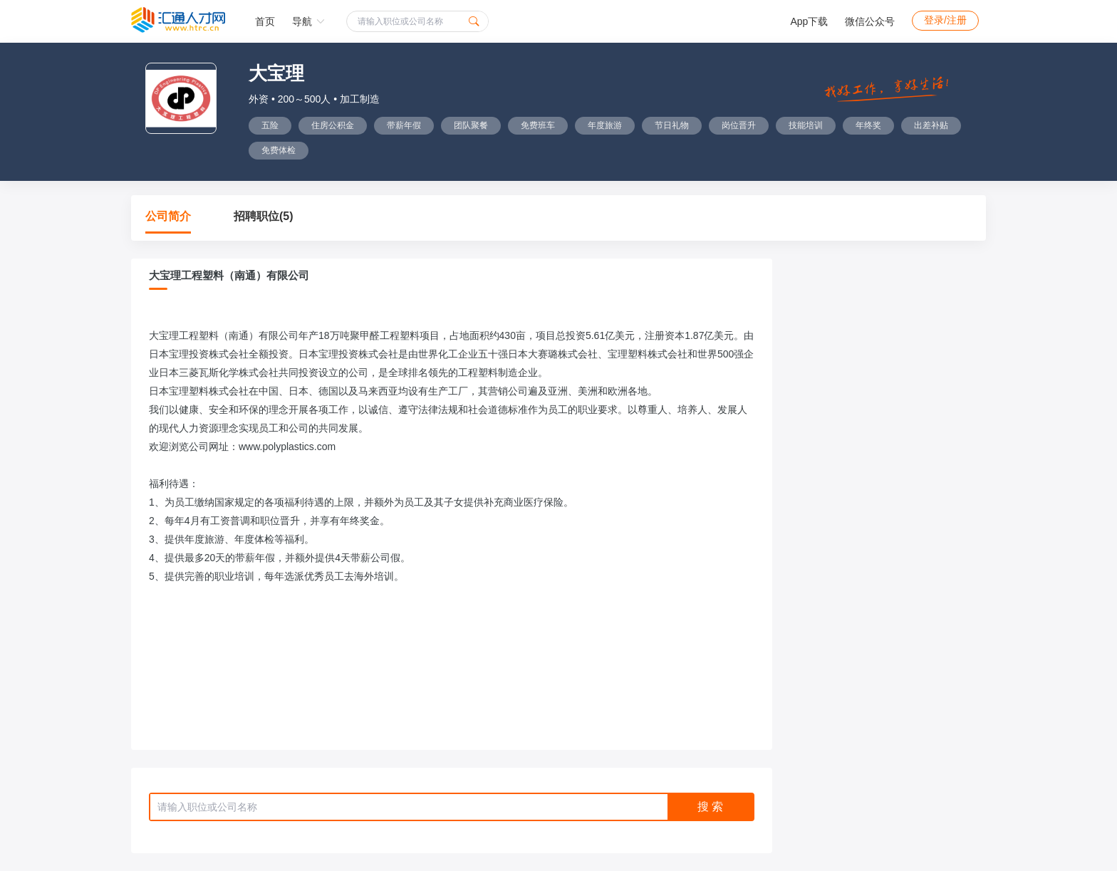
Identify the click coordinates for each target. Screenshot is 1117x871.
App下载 (809, 21)
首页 (265, 21)
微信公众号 (870, 21)
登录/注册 (945, 20)
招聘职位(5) (263, 216)
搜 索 (710, 806)
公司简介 (168, 216)
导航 (308, 21)
